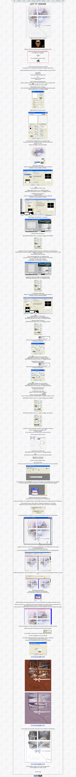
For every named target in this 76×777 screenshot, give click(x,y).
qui (46, 37)
